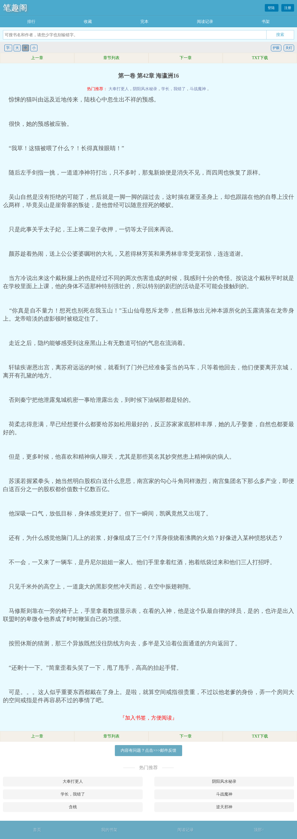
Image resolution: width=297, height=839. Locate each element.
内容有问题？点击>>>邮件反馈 (148, 750)
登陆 (272, 8)
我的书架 (109, 830)
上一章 (37, 58)
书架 (266, 21)
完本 (144, 21)
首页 (37, 830)
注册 (287, 8)
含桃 (73, 807)
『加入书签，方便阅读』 (148, 718)
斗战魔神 (198, 89)
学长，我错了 (173, 89)
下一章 (186, 58)
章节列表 (111, 58)
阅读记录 (205, 21)
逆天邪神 (224, 807)
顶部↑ (259, 830)
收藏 (88, 21)
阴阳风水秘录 (145, 89)
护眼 (276, 48)
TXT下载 (260, 58)
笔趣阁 (15, 7)
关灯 (288, 48)
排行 (31, 21)
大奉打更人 (118, 89)
